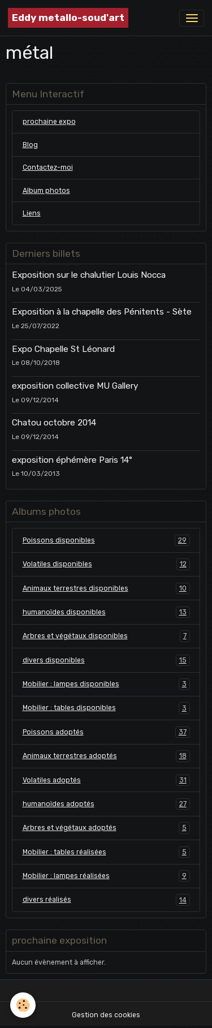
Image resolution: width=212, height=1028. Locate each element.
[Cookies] (23, 1005)
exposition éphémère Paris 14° (72, 460)
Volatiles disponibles (106, 564)
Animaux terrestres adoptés (106, 756)
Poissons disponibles (106, 540)
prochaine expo (49, 122)
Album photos (46, 191)
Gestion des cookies (106, 1015)
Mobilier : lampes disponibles (106, 684)
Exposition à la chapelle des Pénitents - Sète (102, 312)
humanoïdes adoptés (106, 804)
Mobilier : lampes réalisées (106, 875)
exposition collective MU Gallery (75, 386)
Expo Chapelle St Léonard (63, 349)
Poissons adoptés (106, 732)
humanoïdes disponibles (106, 612)
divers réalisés (106, 899)
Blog (30, 145)
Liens (32, 213)
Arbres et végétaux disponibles (106, 636)
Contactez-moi (48, 167)
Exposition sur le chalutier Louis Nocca (89, 275)
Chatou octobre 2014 (54, 423)
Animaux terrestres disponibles (106, 588)
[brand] (68, 18)
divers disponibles (106, 660)
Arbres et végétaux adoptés (106, 827)
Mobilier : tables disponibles (106, 707)
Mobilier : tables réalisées (106, 852)
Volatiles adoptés (106, 780)
